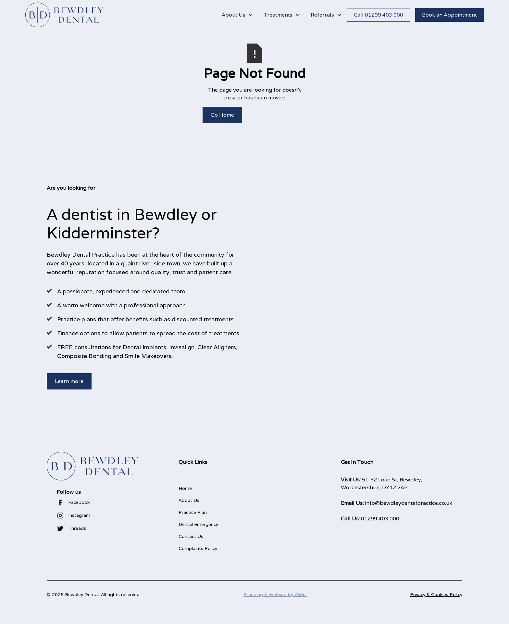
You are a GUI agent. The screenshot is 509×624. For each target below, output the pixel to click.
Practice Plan (193, 512)
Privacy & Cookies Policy (436, 594)
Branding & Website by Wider (275, 594)
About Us (189, 500)
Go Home (222, 114)
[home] (64, 15)
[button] (237, 15)
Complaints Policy (198, 548)
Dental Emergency (198, 524)
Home (185, 488)
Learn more (69, 381)
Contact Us (191, 536)
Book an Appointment (449, 14)
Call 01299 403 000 (378, 14)
